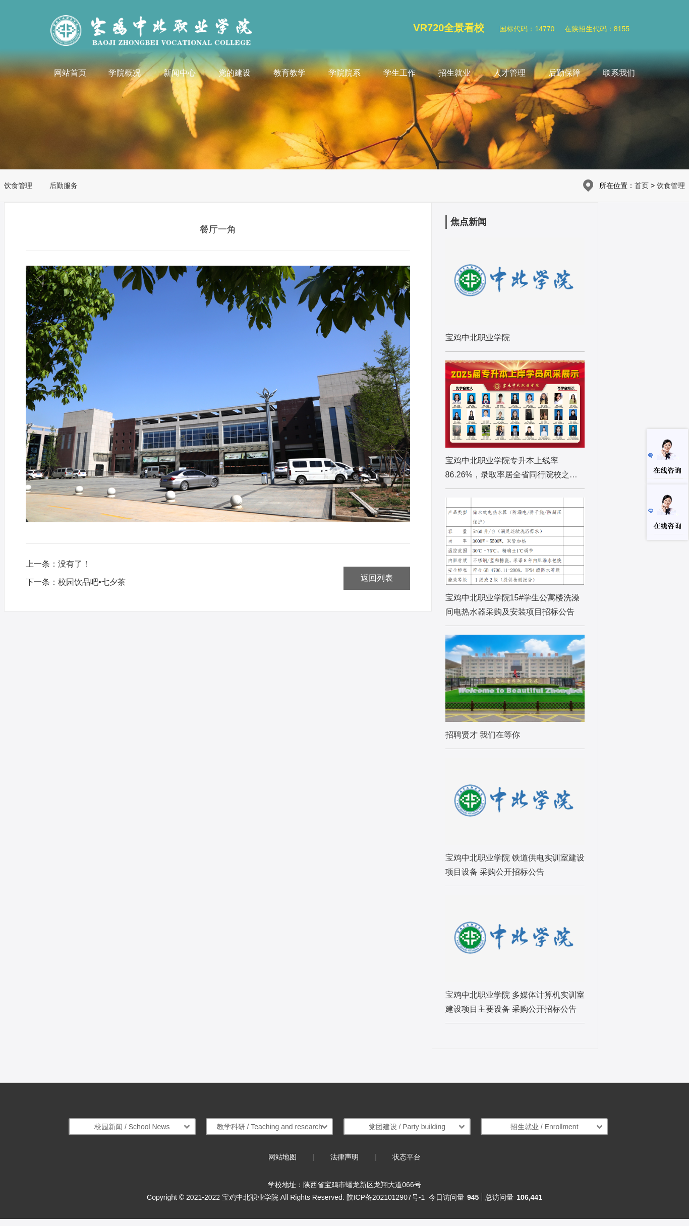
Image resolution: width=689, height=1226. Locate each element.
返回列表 (377, 578)
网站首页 (70, 73)
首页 (642, 185)
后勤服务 (63, 185)
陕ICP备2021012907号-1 (386, 1197)
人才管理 (509, 73)
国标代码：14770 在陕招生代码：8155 (564, 29)
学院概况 (124, 73)
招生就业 (454, 73)
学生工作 (399, 73)
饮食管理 (18, 185)
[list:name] (515, 294)
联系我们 (619, 73)
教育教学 (289, 73)
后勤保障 (564, 73)
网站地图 (282, 1157)
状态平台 (406, 1157)
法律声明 (344, 1157)
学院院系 (344, 73)
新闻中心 (179, 73)
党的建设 (234, 73)
